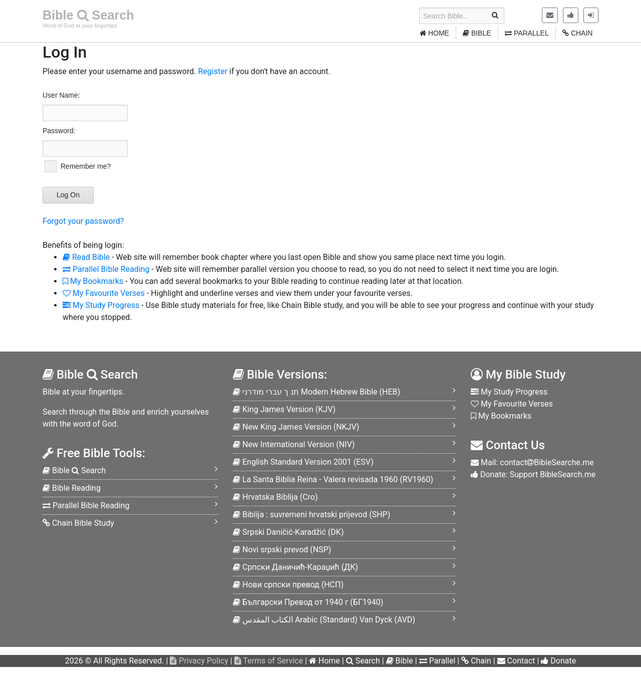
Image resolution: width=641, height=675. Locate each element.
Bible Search (88, 15)
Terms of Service (268, 660)
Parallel (437, 660)
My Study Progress (101, 305)
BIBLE (477, 33)
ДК (295, 567)
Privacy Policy (199, 660)
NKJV (296, 427)
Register (212, 71)
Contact (516, 660)
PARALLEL (527, 33)
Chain (476, 660)
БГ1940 (308, 602)
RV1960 (333, 479)
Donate (558, 660)
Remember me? (86, 166)
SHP (311, 514)
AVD (324, 619)
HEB (316, 392)
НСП (288, 584)
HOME (434, 33)
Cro (275, 497)
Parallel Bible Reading (106, 269)
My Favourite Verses (104, 293)
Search (363, 660)
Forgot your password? (83, 221)
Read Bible (86, 257)
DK (288, 532)
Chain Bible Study (78, 523)
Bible (399, 660)
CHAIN (577, 33)
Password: (59, 131)
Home (324, 660)
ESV (303, 462)
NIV (294, 444)
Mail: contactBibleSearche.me (532, 462)
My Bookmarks (93, 281)
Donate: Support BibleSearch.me (533, 474)
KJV (284, 409)
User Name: (61, 95)
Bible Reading (72, 488)
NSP (282, 549)
